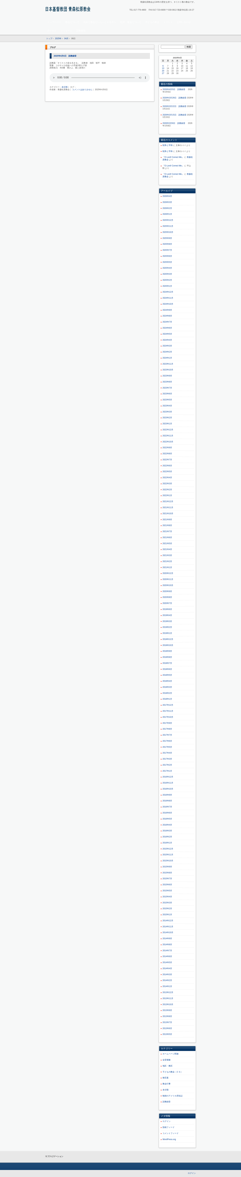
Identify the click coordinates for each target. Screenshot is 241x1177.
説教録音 (81, 30)
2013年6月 (167, 1028)
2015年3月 (167, 902)
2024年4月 (167, 340)
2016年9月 (167, 795)
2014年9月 (167, 938)
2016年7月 (167, 807)
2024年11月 (168, 298)
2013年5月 (167, 1034)
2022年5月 (167, 471)
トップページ (54, 22)
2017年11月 (168, 711)
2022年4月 (167, 477)
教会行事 (167, 1084)
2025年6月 (167, 256)
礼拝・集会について (130, 22)
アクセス (52, 30)
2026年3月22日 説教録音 (174, 106)
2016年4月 (167, 825)
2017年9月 (167, 723)
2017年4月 (167, 753)
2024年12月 (168, 292)
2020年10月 (168, 585)
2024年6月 (167, 328)
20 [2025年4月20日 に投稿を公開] (163, 71)
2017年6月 (167, 741)
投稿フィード (169, 1127)
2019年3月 (167, 621)
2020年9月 (167, 591)
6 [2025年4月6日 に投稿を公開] (163, 66)
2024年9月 (167, 310)
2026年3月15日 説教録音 (174, 115)
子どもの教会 (152, 22)
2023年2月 (167, 417)
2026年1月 (167, 214)
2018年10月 (168, 645)
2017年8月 (167, 729)
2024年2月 (167, 352)
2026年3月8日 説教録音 (175, 123)
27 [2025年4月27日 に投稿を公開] (163, 73)
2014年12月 (168, 920)
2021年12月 (168, 501)
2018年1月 (167, 699)
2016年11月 (168, 783)
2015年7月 (167, 878)
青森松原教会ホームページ (68, 9)
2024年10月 (168, 304)
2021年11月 (168, 507)
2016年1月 (167, 843)
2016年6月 (167, 813)
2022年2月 (167, 489)
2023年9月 (167, 376)
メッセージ (66, 30)
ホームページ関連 (171, 1054)
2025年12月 (168, 220)
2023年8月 (167, 382)
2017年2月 (167, 765)
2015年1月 (167, 914)
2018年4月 (167, 681)
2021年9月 (167, 519)
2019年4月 (167, 615)
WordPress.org (169, 1139)
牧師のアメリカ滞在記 (173, 1096)
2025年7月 (167, 250)
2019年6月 (167, 609)
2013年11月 (168, 998)
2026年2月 (167, 208)
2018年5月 (167, 675)
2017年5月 (167, 747)
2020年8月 (167, 597)
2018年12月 (168, 639)
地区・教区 (168, 1066)
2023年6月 (167, 394)
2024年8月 (167, 316)
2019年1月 (167, 633)
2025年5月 (167, 262)
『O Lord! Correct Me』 (173, 157)
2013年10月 (168, 1004)
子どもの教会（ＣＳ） (173, 1072)
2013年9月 (167, 1010)
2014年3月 (167, 974)
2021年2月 (167, 561)
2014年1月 (167, 986)
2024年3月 (167, 346)
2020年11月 (168, 579)
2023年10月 (168, 370)
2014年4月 (167, 968)
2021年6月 (167, 537)
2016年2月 (167, 837)
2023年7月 (167, 388)
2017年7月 (167, 735)
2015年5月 (167, 890)
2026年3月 (167, 202)
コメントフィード (171, 1133)
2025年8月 (167, 244)
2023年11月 (168, 364)
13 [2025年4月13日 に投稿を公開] (163, 68)
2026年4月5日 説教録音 (175, 89)
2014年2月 (167, 980)
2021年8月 (167, 525)
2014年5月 (167, 962)
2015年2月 (167, 908)
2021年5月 (167, 543)
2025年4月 (167, 268)
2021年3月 (167, 555)
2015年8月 (167, 873)
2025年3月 (167, 274)
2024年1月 (167, 358)
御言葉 (166, 1078)
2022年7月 (167, 459)
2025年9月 (167, 238)
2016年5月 (167, 819)
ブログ (53, 47)
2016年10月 (168, 789)
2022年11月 (168, 436)
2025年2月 (167, 280)
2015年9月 (167, 867)
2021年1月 (167, 567)
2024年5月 (167, 334)
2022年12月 (168, 429)
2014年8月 (167, 944)
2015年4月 (167, 896)
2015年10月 (168, 860)
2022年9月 (167, 447)
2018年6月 (167, 669)
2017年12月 (168, 705)
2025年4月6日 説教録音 (65, 56)
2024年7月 (167, 322)
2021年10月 (168, 513)
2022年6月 (167, 465)
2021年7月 (167, 531)
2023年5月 (167, 400)
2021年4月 (167, 549)
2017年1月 (167, 771)
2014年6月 (167, 956)
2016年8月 (167, 801)
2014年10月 (168, 932)
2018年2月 (167, 693)
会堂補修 (167, 1060)
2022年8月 (167, 453)
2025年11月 (168, 226)
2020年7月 (167, 603)
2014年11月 (168, 926)
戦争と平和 (168, 145)
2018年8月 (167, 657)
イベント (168, 22)
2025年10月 (168, 232)
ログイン (167, 1121)
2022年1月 (167, 495)
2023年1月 (167, 423)
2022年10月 (168, 442)
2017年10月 (168, 717)
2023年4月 (167, 406)
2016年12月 (168, 777)
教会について (72, 22)
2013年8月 (167, 1016)
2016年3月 (167, 831)
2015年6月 (167, 884)
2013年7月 (167, 1022)
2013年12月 (168, 992)
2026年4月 (167, 196)
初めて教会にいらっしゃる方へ (99, 22)
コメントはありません (82, 89)
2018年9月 (167, 651)
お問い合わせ (184, 22)
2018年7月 (167, 663)
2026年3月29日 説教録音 (174, 98)
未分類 (65, 87)
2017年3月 (167, 759)
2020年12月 (168, 573)
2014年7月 (167, 950)
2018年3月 (167, 687)
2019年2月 (167, 627)
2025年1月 (167, 286)
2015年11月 (168, 854)
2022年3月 (167, 483)
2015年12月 (168, 849)
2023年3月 (167, 412)
